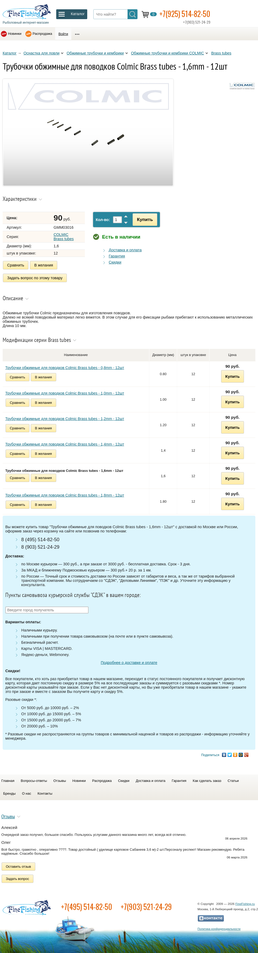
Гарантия (117, 256)
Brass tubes (221, 53)
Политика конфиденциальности (219, 928)
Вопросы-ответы (34, 781)
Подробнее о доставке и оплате (129, 662)
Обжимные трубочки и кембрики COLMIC (167, 53)
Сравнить (15, 265)
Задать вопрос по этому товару (35, 278)
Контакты (44, 793)
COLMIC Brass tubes (64, 236)
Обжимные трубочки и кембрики (95, 53)
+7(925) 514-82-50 (184, 13)
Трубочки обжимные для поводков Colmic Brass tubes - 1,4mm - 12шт (64, 444)
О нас (26, 793)
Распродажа (42, 34)
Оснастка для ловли (42, 53)
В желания (43, 265)
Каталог (9, 53)
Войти (63, 34)
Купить (145, 219)
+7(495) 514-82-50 (86, 906)
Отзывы (59, 781)
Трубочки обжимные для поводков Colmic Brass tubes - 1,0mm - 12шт (64, 393)
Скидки (115, 262)
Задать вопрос (17, 879)
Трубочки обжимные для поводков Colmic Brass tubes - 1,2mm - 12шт (64, 419)
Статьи (233, 781)
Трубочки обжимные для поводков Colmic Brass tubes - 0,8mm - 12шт (64, 368)
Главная (7, 781)
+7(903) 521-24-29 (146, 906)
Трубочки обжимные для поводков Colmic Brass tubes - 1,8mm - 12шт (64, 495)
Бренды (9, 793)
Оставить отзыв (18, 867)
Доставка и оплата (125, 250)
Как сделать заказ (207, 781)
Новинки (14, 34)
